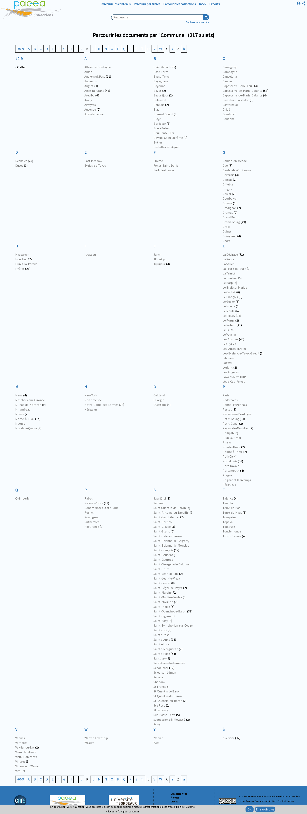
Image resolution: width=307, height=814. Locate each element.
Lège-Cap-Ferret (234, 381)
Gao (225, 165)
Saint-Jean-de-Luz (166, 574)
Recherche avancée (197, 22)
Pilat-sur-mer (232, 438)
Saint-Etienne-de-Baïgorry (171, 541)
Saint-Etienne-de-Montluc (171, 545)
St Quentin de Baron (167, 691)
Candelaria (230, 76)
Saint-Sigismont (165, 616)
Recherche (206, 17)
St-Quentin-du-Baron (168, 701)
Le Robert (229, 325)
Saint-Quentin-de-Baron (170, 611)
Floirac (158, 161)
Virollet (20, 771)
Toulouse (229, 527)
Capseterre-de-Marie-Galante (242, 95)
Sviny (157, 724)
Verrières (21, 743)
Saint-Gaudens (163, 555)
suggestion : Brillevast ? (169, 719)
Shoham (159, 682)
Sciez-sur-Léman (165, 672)
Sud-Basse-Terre (164, 715)
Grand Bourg (231, 217)
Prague (227, 475)
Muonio (20, 423)
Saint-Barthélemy (166, 517)
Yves (156, 743)
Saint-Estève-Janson (168, 536)
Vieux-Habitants (26, 757)
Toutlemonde (232, 531)
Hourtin (20, 259)
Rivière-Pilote (93, 503)
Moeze (19, 414)
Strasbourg (161, 710)
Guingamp (230, 236)
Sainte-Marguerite (166, 649)
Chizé (226, 109)
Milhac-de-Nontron (28, 405)
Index (202, 4)
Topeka (228, 522)
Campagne (230, 72)
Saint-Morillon (163, 602)
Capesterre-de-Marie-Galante (242, 91)
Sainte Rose (161, 635)
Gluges (227, 189)
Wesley (89, 743)
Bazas (158, 91)
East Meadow (93, 161)
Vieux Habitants (25, 752)
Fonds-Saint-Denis (166, 165)
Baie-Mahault (163, 67)
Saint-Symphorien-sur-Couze (173, 625)
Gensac (227, 180)
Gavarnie (228, 175)
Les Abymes (230, 339)
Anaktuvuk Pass (94, 76)
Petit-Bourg (231, 419)
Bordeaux (160, 123)
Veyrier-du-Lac (24, 747)
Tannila (228, 503)
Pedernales (230, 400)
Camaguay (230, 67)
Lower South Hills (234, 377)
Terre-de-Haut (232, 512)
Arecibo (89, 95)
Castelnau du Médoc (236, 100)
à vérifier (228, 738)
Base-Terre (161, 72)
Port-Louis (230, 461)
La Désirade (230, 254)
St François (161, 687)
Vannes (20, 738)
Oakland (159, 395)
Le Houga (229, 306)
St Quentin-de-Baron (168, 696)
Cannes (227, 81)
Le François (230, 297)
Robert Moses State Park (101, 508)
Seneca (158, 677)
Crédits (174, 801)
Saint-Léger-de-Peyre (168, 588)
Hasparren (22, 254)
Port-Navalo (231, 466)
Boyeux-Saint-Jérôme (168, 138)
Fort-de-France (164, 170)
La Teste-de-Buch (234, 269)
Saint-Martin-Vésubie (168, 597)
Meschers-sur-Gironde (30, 400)
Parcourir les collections (179, 4)
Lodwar (227, 363)
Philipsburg (230, 433)
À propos (175, 797)
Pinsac (227, 442)
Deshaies (21, 161)
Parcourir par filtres (147, 4)
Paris (226, 395)
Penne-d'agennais (235, 405)
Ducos (19, 165)
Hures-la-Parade (26, 264)
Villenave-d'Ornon (27, 766)
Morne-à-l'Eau (24, 419)
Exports (214, 4)
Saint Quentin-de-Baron (170, 508)
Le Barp (228, 283)
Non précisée (93, 400)
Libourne (229, 358)
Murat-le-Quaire (26, 428)
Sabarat (159, 503)
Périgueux (229, 485)
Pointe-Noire (231, 447)
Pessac (227, 409)
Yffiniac (158, 738)
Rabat (88, 498)
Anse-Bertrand (94, 91)
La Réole (228, 259)
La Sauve (228, 264)
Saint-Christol (163, 522)
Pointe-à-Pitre (233, 452)
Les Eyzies (229, 344)
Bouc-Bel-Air (162, 128)
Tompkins (229, 517)
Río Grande (91, 527)
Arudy (88, 100)
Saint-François (163, 550)
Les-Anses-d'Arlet (234, 349)
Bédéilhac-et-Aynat (167, 147)
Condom (228, 119)
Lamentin (229, 278)
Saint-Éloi (160, 630)
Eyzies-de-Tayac (95, 165)
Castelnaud (230, 105)
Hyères (19, 269)
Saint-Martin (162, 592)
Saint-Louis (161, 583)
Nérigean (90, 409)
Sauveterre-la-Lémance (169, 663)
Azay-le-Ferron (94, 114)
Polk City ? (230, 456)
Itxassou (90, 254)
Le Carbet (229, 292)
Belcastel (160, 100)
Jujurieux (159, 264)
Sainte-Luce (161, 644)
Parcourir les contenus (116, 4)
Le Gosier (229, 301)
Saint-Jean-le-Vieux (167, 578)
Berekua (159, 105)
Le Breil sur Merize (235, 287)
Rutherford (91, 522)
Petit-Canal (230, 423)
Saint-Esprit (162, 531)
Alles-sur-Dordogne (97, 67)
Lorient (228, 367)
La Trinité (229, 273)
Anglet (89, 86)
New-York (90, 395)
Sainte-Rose (162, 654)
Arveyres (90, 105)
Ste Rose (159, 705)
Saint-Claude (162, 527)
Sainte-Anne (162, 639)
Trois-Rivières (232, 536)
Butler (158, 142)
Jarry (157, 254)
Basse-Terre (162, 76)
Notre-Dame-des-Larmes (101, 405)
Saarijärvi (160, 498)
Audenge (90, 109)
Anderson (90, 81)
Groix (226, 227)
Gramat (228, 212)
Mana (19, 395)
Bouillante (161, 133)
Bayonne (159, 86)
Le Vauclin (229, 334)
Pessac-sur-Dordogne (237, 414)
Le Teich (228, 330)
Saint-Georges (163, 559)
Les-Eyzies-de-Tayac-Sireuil (241, 353)
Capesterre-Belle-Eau (237, 86)
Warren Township (96, 738)
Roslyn (89, 512)
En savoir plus (265, 809)
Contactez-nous (179, 793)
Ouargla (159, 400)
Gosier (227, 194)
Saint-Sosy (161, 621)
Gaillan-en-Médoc (235, 161)
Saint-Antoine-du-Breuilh (171, 512)
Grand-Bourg (231, 222)
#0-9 (20, 48)
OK (249, 809)
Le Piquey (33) (232, 316)
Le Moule (229, 311)
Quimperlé (22, 498)
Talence (228, 498)
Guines (227, 231)
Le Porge (229, 320)
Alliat (88, 72)
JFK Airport (161, 259)
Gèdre (226, 241)
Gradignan (230, 208)
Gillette (228, 184)
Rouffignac (91, 517)
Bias (156, 109)
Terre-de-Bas (231, 508)
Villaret (20, 761)
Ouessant (160, 405)
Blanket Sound (163, 114)
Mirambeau (22, 409)
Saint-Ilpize (161, 569)
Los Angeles (231, 372)
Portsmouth (231, 470)
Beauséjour (161, 95)
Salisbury (160, 658)
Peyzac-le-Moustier (236, 428)
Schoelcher (161, 668)
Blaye (157, 119)
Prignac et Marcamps (237, 480)
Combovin (229, 114)
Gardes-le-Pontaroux (237, 170)
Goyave (227, 203)
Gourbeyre (230, 198)
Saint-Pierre (162, 607)
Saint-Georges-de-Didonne (172, 564)
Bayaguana (161, 81)
